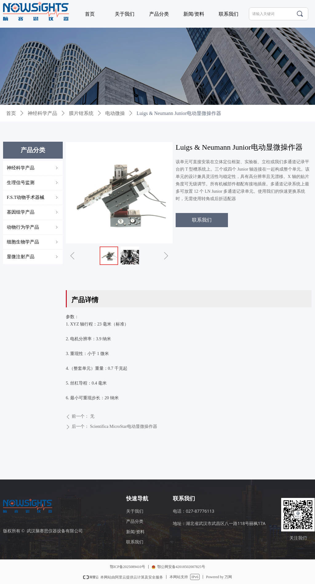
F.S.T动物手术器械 (33, 197)
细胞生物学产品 (33, 242)
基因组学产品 (33, 212)
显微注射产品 (33, 256)
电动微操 (115, 113)
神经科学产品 (42, 113)
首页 (11, 113)
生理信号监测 (33, 182)
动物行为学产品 (33, 227)
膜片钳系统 (81, 113)
